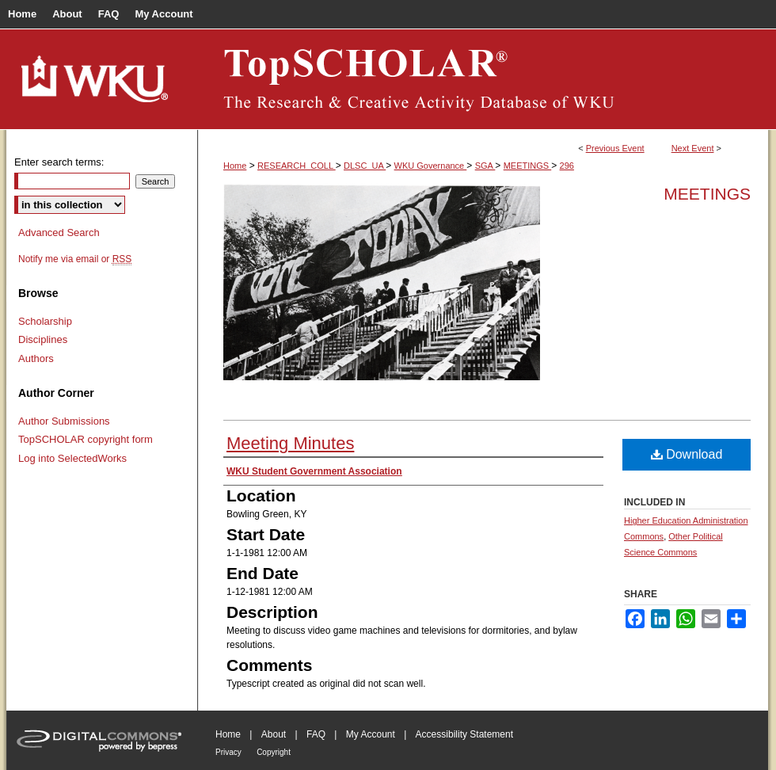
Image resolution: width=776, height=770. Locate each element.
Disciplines (42, 339)
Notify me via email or (74, 259)
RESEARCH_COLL (296, 165)
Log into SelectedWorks (72, 458)
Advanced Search (59, 232)
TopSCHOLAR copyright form (85, 439)
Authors (36, 358)
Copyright (274, 752)
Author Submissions (64, 421)
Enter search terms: (59, 162)
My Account (370, 734)
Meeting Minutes (290, 443)
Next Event (692, 148)
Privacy (228, 752)
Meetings (707, 194)
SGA (485, 165)
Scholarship (45, 321)
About (273, 734)
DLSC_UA (365, 165)
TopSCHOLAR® (483, 79)
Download (687, 454)
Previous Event (615, 148)
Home (234, 165)
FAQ (315, 734)
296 (567, 165)
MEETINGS (528, 165)
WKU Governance (430, 165)
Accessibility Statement (464, 734)
